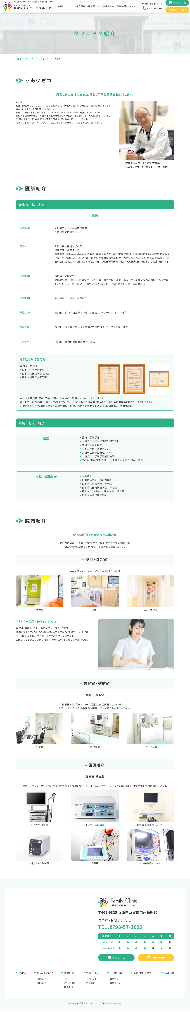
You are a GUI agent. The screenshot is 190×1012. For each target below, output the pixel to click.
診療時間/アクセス (126, 7)
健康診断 (90, 986)
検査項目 (68, 990)
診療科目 (85, 7)
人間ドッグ (91, 982)
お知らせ (169, 976)
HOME (60, 7)
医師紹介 (41, 982)
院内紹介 (41, 986)
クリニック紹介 (73, 7)
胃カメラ (114, 982)
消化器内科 (69, 986)
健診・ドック (96, 7)
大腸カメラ (115, 986)
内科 (66, 982)
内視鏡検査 (108, 7)
